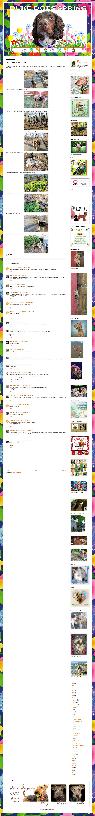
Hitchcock (75, 747)
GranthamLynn (13, 420)
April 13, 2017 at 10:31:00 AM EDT (23, 292)
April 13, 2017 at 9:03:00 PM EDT (25, 412)
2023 (73, 687)
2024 (73, 685)
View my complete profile (75, 70)
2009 (73, 769)
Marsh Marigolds (27, 193)
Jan (10, 284)
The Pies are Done (76, 733)
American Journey (76, 740)
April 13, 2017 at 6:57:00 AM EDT (19, 275)
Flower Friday (75, 716)
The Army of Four (13, 385)
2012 (73, 763)
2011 (73, 765)
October (74, 702)
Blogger (52, 809)
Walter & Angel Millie (14, 412)
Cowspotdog (12, 404)
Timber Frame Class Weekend (79, 723)
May (74, 711)
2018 (73, 695)
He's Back (75, 717)
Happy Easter (75, 731)
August (74, 706)
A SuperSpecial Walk (77, 719)
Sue (10, 322)
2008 (73, 770)
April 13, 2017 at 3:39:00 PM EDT (18, 349)
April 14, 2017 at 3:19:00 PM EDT (26, 430)
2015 (73, 758)
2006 (73, 774)
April (74, 712)
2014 (73, 760)
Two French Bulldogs (14, 302)
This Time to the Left (77, 736)
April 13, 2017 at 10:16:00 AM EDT (18, 284)
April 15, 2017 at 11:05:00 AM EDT (24, 441)
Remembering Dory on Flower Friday (80, 724)
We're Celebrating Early (77, 721)
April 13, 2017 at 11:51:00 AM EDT (22, 341)
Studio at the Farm (13, 441)
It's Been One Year (76, 730)
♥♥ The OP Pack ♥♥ (14, 372)
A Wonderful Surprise (77, 749)
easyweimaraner (13, 267)
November (75, 700)
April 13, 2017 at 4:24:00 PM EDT (24, 364)
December (75, 699)
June (74, 709)
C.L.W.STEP (12, 341)
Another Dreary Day (77, 743)
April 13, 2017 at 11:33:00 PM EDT (23, 420)
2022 (73, 688)
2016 (73, 756)
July (74, 707)
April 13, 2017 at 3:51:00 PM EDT (25, 357)
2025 (73, 683)
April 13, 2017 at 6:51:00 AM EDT (23, 267)
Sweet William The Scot (14, 430)
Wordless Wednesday (77, 726)
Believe (74, 728)
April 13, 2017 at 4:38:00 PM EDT (24, 372)
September (75, 704)
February (75, 752)
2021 (73, 690)
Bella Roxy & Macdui (14, 357)
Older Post (63, 470)
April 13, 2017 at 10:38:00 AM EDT (18, 322)
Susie (11, 275)
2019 (73, 694)
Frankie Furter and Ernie (15, 395)
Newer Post (8, 470)
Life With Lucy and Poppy (15, 311)
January (74, 754)
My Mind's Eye (13, 292)
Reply (11, 271)
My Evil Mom (75, 735)
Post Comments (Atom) (16, 472)
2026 (73, 681)
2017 (73, 697)
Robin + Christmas (13, 364)
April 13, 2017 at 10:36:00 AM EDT (26, 302)
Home (36, 470)
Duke (80, 60)
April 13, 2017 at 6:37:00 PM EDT (22, 404)
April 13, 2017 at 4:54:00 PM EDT (24, 385)
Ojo (10, 349)
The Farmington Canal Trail (78, 745)
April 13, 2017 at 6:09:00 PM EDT (26, 395)
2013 (73, 762)
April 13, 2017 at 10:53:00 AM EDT (19, 329)
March (74, 751)
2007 (73, 772)
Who (74, 714)
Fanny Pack (75, 738)
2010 (73, 767)
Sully (11, 329)
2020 (73, 692)
